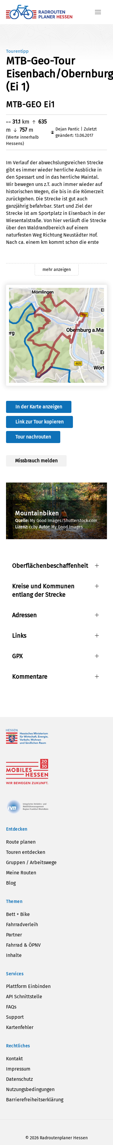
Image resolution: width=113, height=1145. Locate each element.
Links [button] (19, 635)
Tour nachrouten (33, 437)
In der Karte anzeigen (38, 407)
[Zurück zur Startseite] (39, 12)
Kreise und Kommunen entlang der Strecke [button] (43, 590)
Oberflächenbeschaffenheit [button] (50, 565)
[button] (98, 12)
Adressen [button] (24, 615)
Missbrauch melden (36, 461)
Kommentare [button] (29, 676)
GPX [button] (17, 656)
